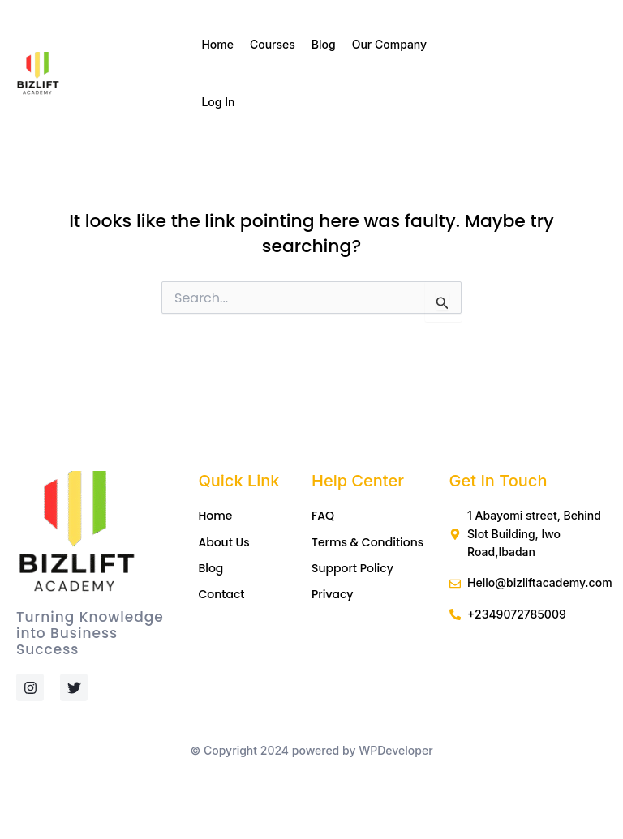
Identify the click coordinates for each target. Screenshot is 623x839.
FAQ (323, 515)
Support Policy (352, 568)
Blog (324, 44)
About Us (223, 542)
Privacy (333, 594)
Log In (217, 102)
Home (217, 44)
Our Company (394, 44)
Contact (221, 594)
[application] (433, 45)
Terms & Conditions (367, 542)
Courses (272, 44)
